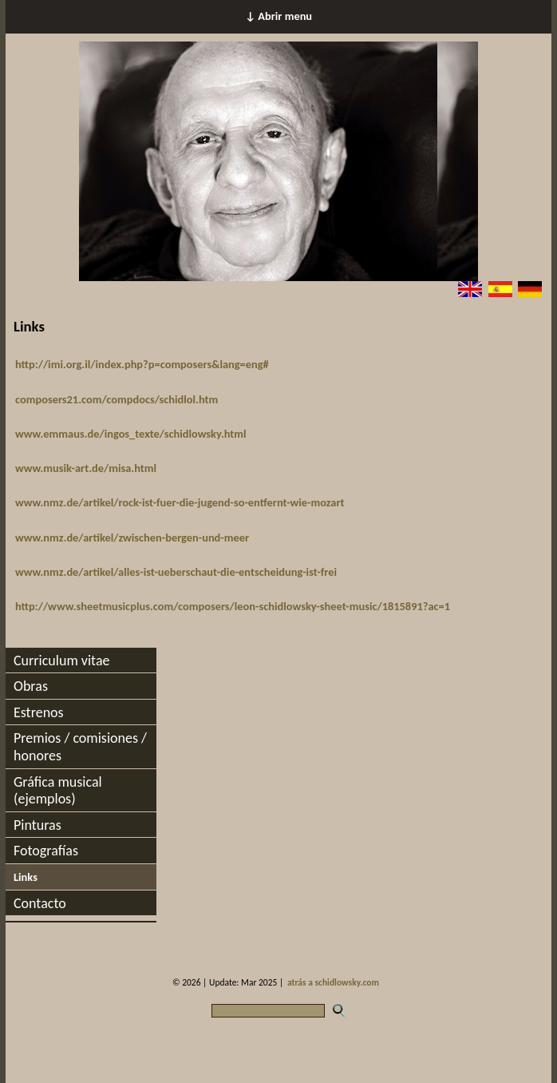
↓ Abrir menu (278, 16)
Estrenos (39, 712)
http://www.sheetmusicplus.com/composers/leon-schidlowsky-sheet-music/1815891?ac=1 (232, 606)
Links (26, 877)
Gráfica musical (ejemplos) (58, 790)
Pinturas (37, 825)
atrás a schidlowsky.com (333, 982)
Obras (31, 686)
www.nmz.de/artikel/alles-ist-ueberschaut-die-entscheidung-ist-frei (176, 572)
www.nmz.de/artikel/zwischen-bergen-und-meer (132, 537)
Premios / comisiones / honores (80, 746)
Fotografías (46, 850)
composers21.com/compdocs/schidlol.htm (116, 399)
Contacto (40, 903)
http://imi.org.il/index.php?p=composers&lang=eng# (142, 364)
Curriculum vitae (62, 660)
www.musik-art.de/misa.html (85, 468)
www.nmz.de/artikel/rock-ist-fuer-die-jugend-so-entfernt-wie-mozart (180, 502)
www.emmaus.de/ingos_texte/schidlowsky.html (131, 433)
